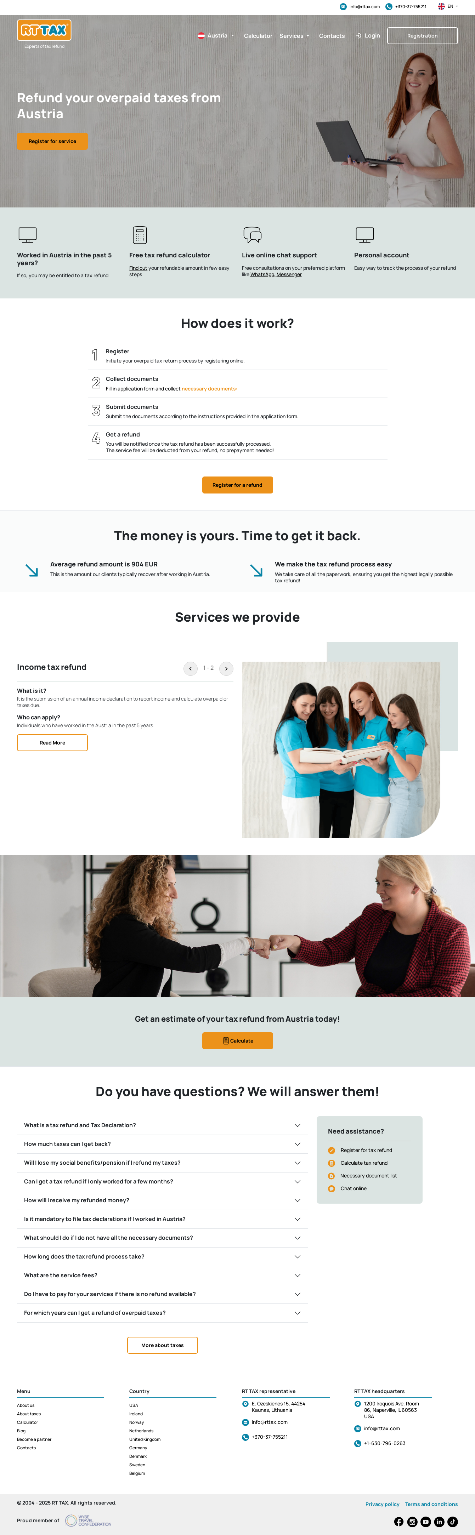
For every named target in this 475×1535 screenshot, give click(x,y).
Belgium (137, 1473)
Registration (422, 35)
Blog (21, 1431)
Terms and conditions (431, 1504)
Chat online (354, 1188)
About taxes (29, 1414)
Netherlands (141, 1431)
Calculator (27, 1422)
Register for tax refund (366, 1150)
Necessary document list (368, 1175)
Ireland (136, 1414)
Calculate (237, 1041)
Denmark (138, 1456)
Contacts (26, 1448)
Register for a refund (237, 484)
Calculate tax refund (364, 1162)
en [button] (448, 6)
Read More (52, 742)
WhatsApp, (263, 274)
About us (25, 1405)
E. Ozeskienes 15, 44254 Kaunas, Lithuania (278, 1406)
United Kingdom (144, 1439)
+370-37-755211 (405, 6)
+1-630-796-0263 (385, 1443)
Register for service (52, 141)
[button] (213, 35)
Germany (138, 1448)
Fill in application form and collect (172, 388)
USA (133, 1405)
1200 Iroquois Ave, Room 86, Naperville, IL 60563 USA (391, 1410)
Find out (138, 267)
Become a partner (34, 1439)
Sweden (137, 1465)
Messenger (289, 274)
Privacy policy (383, 1504)
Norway (136, 1422)
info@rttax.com (360, 6)
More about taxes (162, 1345)
